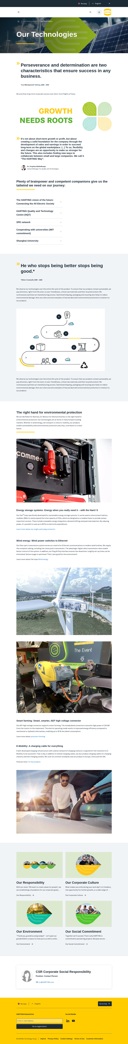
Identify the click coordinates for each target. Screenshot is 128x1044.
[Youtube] (73, 1020)
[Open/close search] (90, 12)
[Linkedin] (67, 1020)
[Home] (18, 21)
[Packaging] (32, 347)
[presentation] (96, 3)
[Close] (109, 3)
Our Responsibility (30, 21)
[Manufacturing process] (73, 347)
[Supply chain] (65, 333)
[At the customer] (54, 360)
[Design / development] (58, 316)
